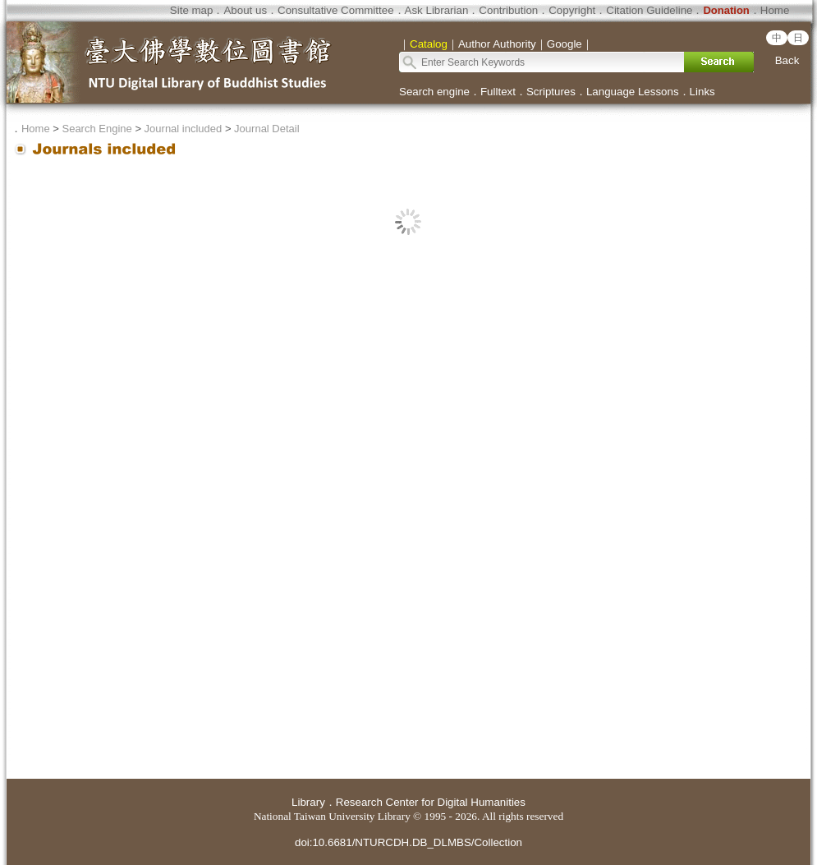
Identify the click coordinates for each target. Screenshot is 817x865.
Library (308, 802)
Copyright (571, 10)
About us (245, 10)
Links (702, 91)
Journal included (184, 128)
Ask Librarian (437, 10)
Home (775, 10)
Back (787, 60)
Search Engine (96, 128)
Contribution (508, 10)
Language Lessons (632, 91)
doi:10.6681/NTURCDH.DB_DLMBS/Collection (408, 842)
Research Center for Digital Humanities (431, 802)
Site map (191, 10)
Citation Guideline (649, 10)
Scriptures (551, 91)
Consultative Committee (335, 10)
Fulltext (498, 91)
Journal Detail (267, 128)
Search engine (434, 91)
